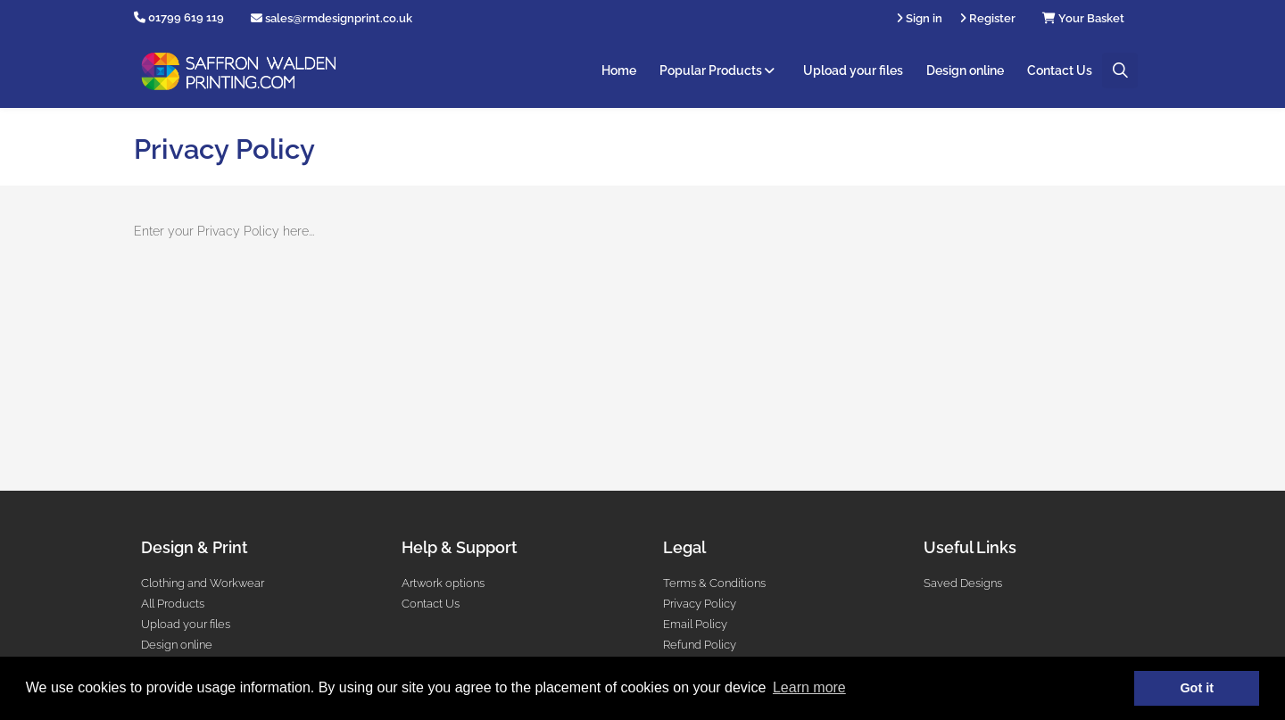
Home (618, 70)
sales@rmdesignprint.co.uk (331, 18)
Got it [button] (1197, 688)
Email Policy (695, 624)
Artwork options (443, 583)
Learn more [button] (809, 687)
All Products (172, 603)
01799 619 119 (186, 17)
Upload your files (853, 70)
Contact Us (1059, 70)
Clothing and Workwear (202, 583)
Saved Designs (963, 583)
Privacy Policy (699, 603)
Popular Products (719, 70)
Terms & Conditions (714, 583)
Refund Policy (699, 644)
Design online (965, 70)
